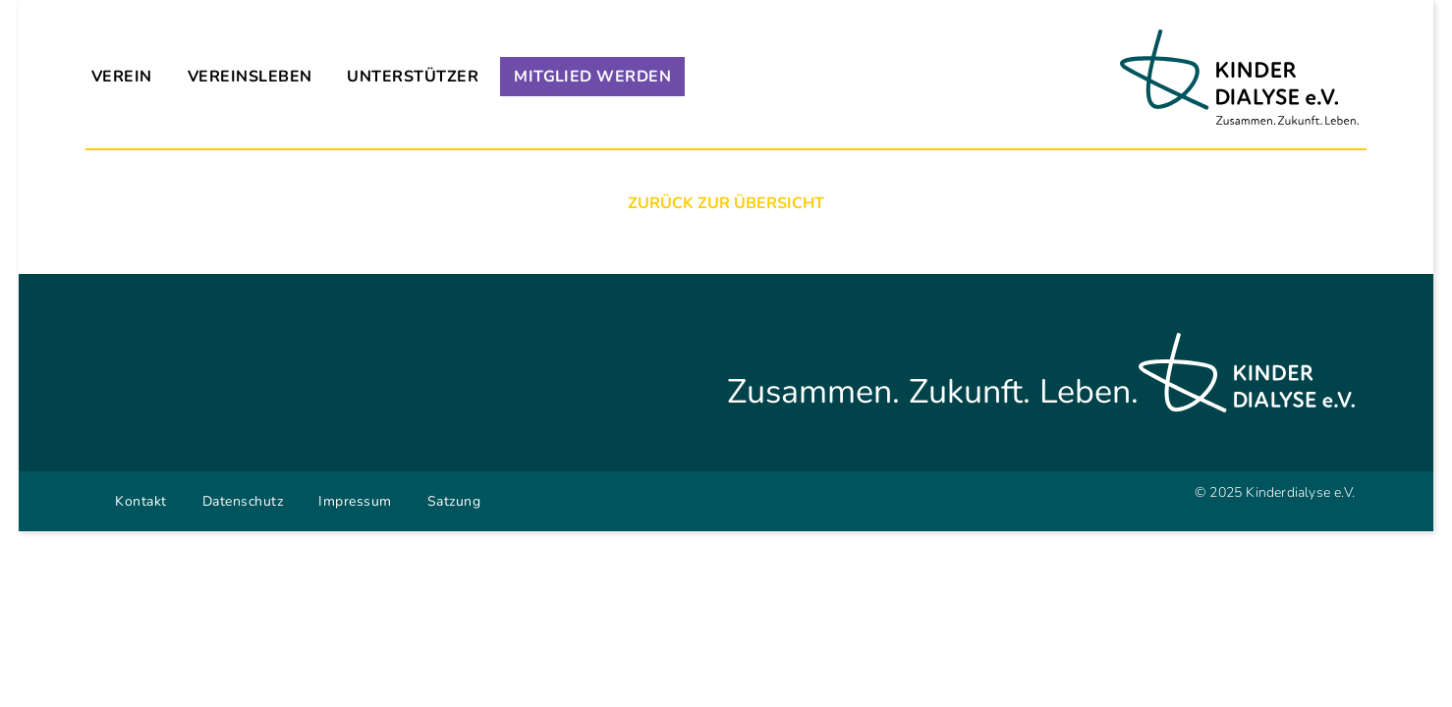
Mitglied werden (592, 76)
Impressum (355, 501)
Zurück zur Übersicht (726, 203)
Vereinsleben (250, 76)
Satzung (454, 501)
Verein (121, 76)
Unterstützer (412, 76)
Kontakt (141, 501)
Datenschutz (243, 501)
